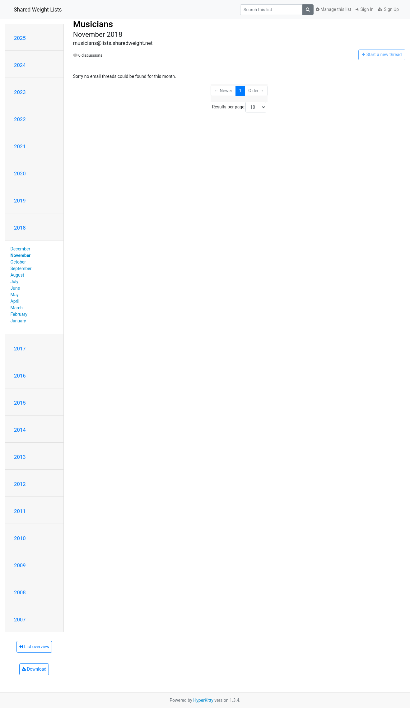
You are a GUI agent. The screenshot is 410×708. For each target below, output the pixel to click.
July (14, 281)
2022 (20, 119)
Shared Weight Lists (38, 10)
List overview (34, 646)
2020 (20, 173)
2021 (20, 146)
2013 (20, 457)
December (20, 248)
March (17, 307)
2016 (20, 376)
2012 (20, 484)
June (15, 288)
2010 (20, 538)
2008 (20, 592)
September (21, 268)
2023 (20, 92)
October (18, 261)
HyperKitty (203, 700)
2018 (20, 228)
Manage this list (333, 9)
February (19, 314)
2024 (20, 65)
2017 (20, 348)
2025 (20, 38)
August (17, 275)
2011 (20, 511)
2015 (20, 403)
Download (34, 669)
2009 (20, 565)
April (15, 301)
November (21, 255)
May (15, 294)
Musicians (93, 24)
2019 (20, 200)
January (18, 320)
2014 (20, 430)
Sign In (365, 9)
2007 (20, 619)
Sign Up (388, 9)
